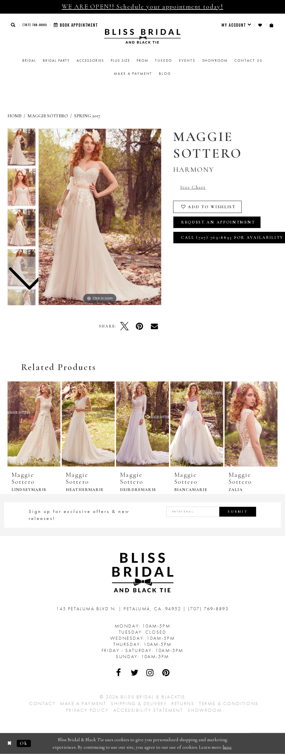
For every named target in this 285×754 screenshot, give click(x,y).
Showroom (205, 710)
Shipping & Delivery (139, 703)
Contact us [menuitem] (248, 60)
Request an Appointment (218, 222)
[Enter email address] (211, 512)
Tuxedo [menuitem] (163, 60)
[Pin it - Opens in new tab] (139, 326)
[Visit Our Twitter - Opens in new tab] (135, 672)
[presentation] (34, 424)
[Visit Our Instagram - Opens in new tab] (150, 672)
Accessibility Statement (148, 710)
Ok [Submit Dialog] (24, 743)
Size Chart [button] (193, 187)
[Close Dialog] (9, 743)
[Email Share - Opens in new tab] (154, 326)
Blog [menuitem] (165, 73)
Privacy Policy (87, 710)
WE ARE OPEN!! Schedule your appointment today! (142, 7)
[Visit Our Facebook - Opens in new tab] (119, 672)
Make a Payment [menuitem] (133, 73)
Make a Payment (83, 703)
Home (14, 115)
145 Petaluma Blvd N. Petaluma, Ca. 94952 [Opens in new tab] (119, 609)
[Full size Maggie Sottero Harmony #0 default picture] (100, 217)
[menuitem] (236, 25)
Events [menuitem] (187, 60)
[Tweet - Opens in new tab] (124, 326)
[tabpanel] (100, 217)
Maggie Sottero (48, 115)
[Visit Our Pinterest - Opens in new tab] (166, 672)
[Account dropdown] (236, 25)
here (227, 747)
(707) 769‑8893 (35, 24)
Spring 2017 (87, 115)
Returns (182, 703)
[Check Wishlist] (260, 25)
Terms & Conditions (229, 703)
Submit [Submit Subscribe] (238, 511)
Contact (42, 703)
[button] (13, 24)
